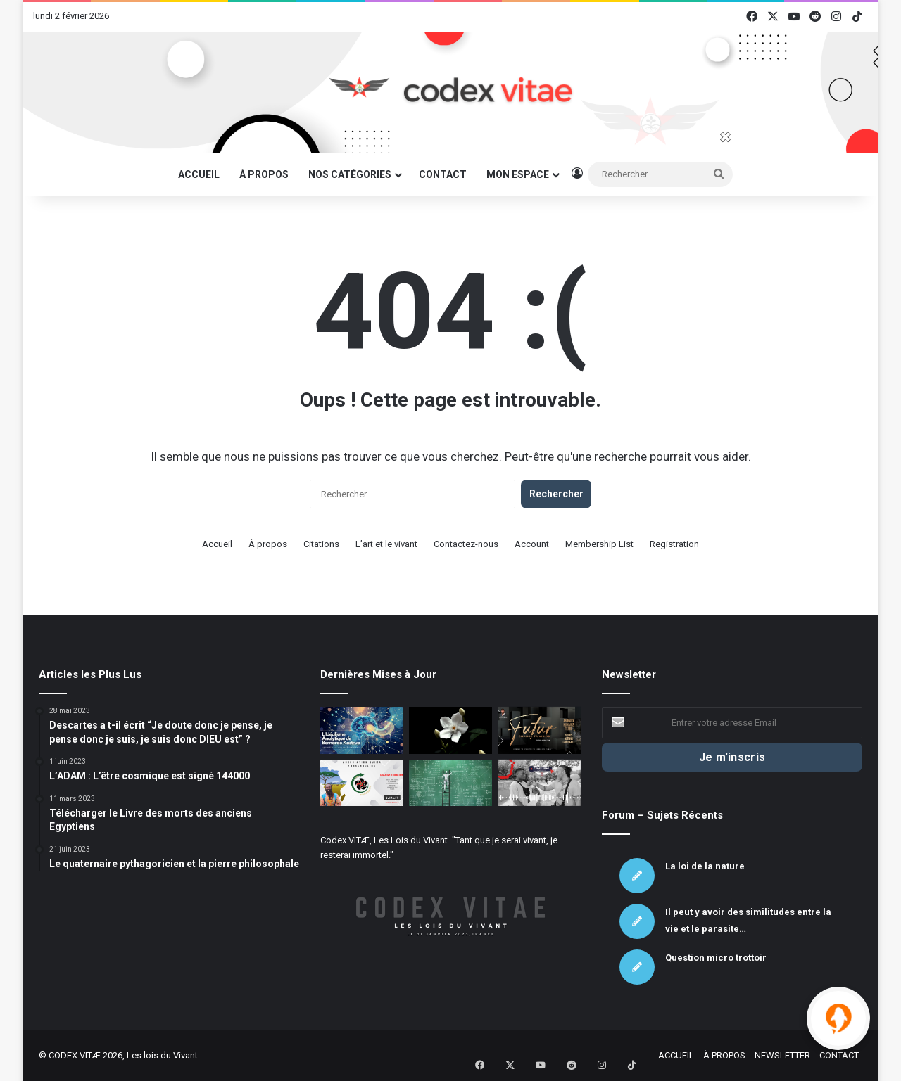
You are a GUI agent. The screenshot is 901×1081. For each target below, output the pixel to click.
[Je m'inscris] (732, 757)
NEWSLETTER (782, 1055)
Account (532, 544)
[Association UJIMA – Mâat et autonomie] (361, 783)
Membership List (599, 544)
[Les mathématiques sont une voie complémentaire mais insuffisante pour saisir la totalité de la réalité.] (450, 783)
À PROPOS (264, 174)
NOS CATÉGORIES (349, 174)
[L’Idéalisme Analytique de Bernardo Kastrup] (361, 730)
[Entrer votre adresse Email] (732, 722)
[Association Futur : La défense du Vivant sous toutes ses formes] (539, 730)
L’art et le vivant (386, 544)
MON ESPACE (517, 174)
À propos (267, 544)
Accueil (217, 544)
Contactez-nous (466, 544)
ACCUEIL (199, 174)
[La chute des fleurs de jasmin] (450, 730)
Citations (321, 544)
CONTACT (443, 174)
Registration (674, 544)
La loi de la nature (705, 866)
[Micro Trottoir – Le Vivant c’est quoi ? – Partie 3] (539, 783)
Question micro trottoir (716, 957)
